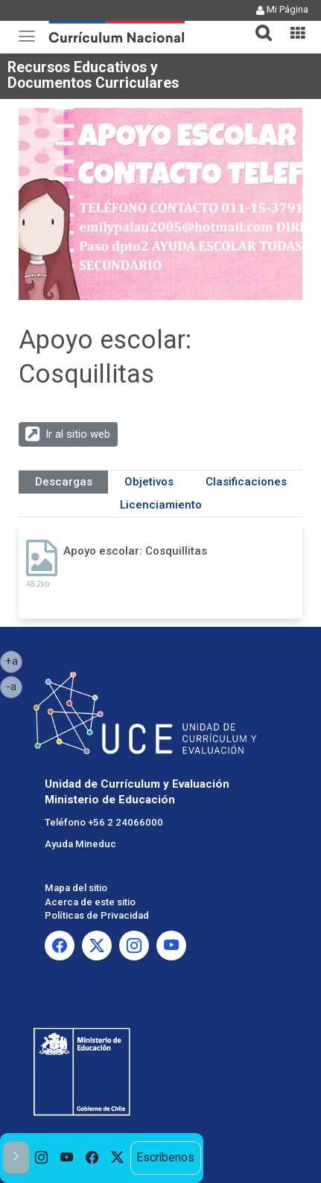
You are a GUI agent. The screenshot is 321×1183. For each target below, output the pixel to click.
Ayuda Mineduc (80, 843)
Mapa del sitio (76, 887)
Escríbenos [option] (165, 1157)
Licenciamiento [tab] (161, 504)
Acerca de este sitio (90, 902)
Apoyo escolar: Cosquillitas (135, 551)
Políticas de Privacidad (97, 915)
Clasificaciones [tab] (246, 481)
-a (14, 685)
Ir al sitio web (77, 434)
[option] (41, 1158)
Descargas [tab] (63, 481)
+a (14, 660)
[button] (257, 23)
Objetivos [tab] (149, 481)
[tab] (257, 24)
